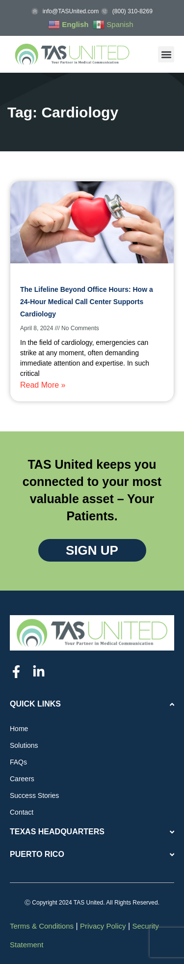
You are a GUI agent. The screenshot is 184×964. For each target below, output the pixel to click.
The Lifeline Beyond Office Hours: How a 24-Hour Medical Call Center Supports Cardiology (86, 301)
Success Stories (34, 795)
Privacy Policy (103, 926)
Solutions (24, 745)
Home (19, 729)
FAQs (18, 762)
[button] (166, 54)
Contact (21, 812)
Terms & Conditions (42, 926)
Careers (22, 779)
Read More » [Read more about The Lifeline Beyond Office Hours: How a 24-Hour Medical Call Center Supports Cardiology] (43, 385)
